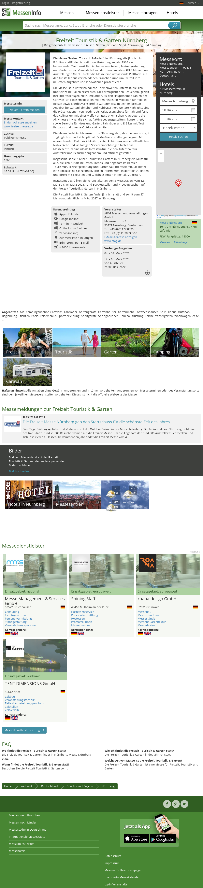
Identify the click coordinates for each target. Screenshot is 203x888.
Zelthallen (11, 707)
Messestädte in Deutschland (28, 829)
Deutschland (49, 786)
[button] (178, 183)
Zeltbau (10, 696)
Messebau (144, 612)
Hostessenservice (82, 612)
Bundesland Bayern (80, 786)
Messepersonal (81, 625)
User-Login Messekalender (122, 877)
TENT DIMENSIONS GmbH (30, 683)
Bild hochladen (19, 471)
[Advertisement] (101, 297)
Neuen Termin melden (25, 110)
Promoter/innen (81, 622)
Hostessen (78, 618)
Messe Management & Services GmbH (35, 601)
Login (5, 3)
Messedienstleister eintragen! (24, 730)
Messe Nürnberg (171, 222)
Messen (68, 12)
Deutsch (192, 3)
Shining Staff (83, 598)
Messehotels (17, 851)
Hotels (172, 12)
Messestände (146, 618)
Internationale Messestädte (27, 836)
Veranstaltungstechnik (20, 700)
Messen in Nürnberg (173, 242)
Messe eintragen (143, 12)
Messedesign (146, 625)
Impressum (112, 863)
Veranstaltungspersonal (20, 625)
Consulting (12, 612)
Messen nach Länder (22, 822)
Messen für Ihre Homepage (123, 870)
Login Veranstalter (117, 884)
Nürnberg (108, 786)
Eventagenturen (15, 615)
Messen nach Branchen (24, 815)
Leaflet (160, 216)
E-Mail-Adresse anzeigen (20, 122)
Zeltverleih (12, 710)
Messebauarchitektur (152, 622)
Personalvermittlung (18, 618)
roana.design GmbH (157, 598)
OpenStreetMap (180, 216)
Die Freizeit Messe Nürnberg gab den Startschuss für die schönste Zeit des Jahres (96, 421)
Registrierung (21, 3)
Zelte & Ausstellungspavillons (24, 703)
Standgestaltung (16, 622)
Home (8, 786)
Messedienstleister (102, 12)
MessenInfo (21, 12)
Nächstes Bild (65, 655)
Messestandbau (148, 615)
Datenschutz (113, 856)
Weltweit (26, 786)
